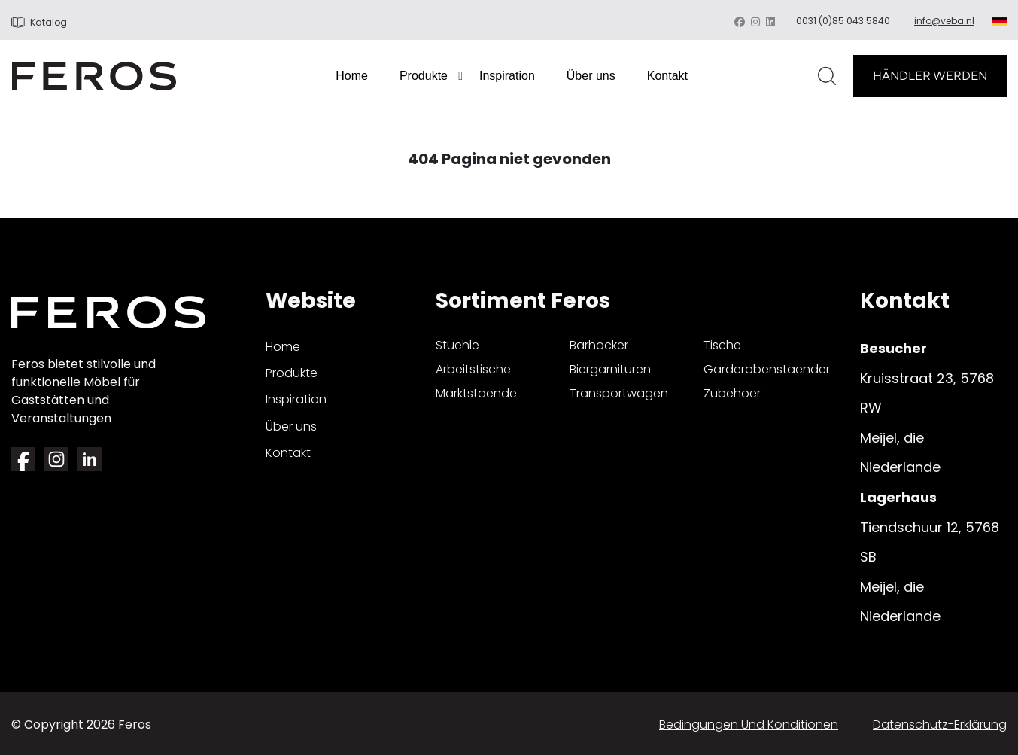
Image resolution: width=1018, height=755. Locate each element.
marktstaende (476, 393)
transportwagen (619, 393)
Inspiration (507, 75)
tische (722, 345)
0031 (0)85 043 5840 (843, 20)
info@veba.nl (944, 20)
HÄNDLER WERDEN (930, 75)
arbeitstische (473, 369)
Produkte (424, 75)
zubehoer (732, 393)
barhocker (599, 345)
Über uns (591, 75)
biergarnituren (610, 369)
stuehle (457, 345)
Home (352, 75)
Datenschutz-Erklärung (940, 724)
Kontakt (667, 75)
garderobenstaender (766, 369)
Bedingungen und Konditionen (748, 724)
